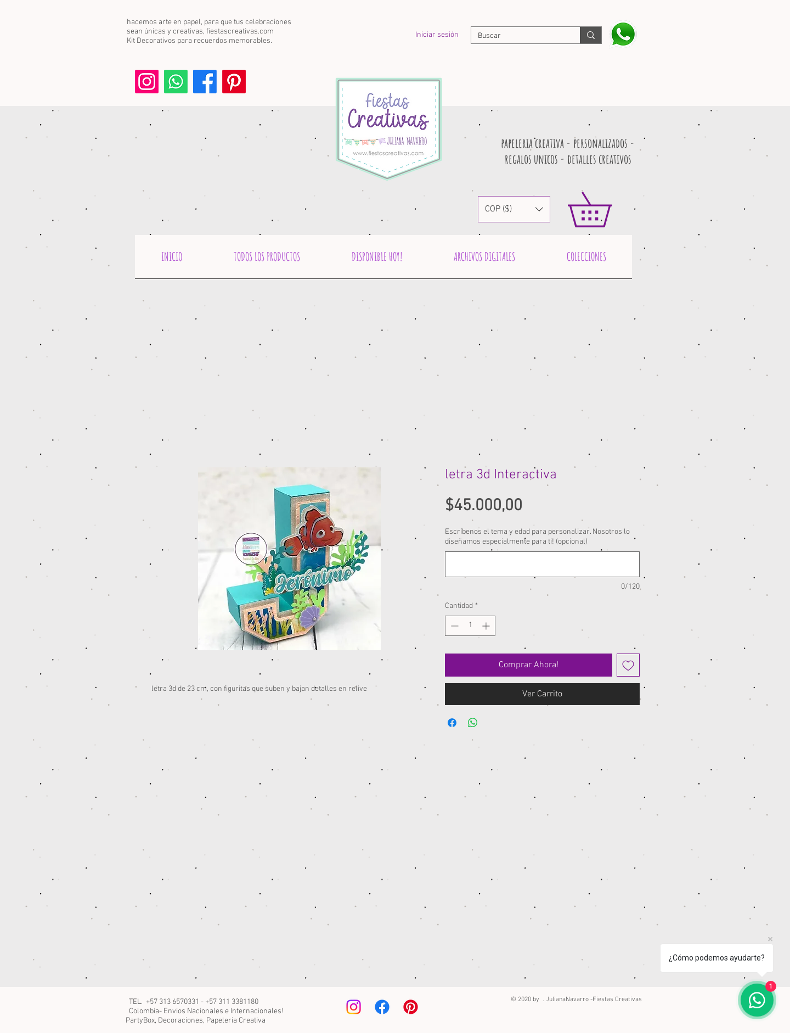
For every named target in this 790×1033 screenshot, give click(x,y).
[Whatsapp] (176, 81)
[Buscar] (517, 36)
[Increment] (487, 625)
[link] (606, 209)
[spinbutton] (470, 625)
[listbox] (514, 209)
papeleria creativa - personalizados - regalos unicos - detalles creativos (568, 151)
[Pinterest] (234, 81)
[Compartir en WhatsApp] (472, 722)
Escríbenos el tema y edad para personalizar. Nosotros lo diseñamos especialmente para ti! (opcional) (537, 536)
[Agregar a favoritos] (628, 665)
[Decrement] (453, 625)
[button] (514, 209)
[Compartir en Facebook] (452, 722)
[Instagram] (147, 81)
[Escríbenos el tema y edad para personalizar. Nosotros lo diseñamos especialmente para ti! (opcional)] (542, 564)
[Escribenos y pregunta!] (623, 34)
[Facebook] (205, 81)
